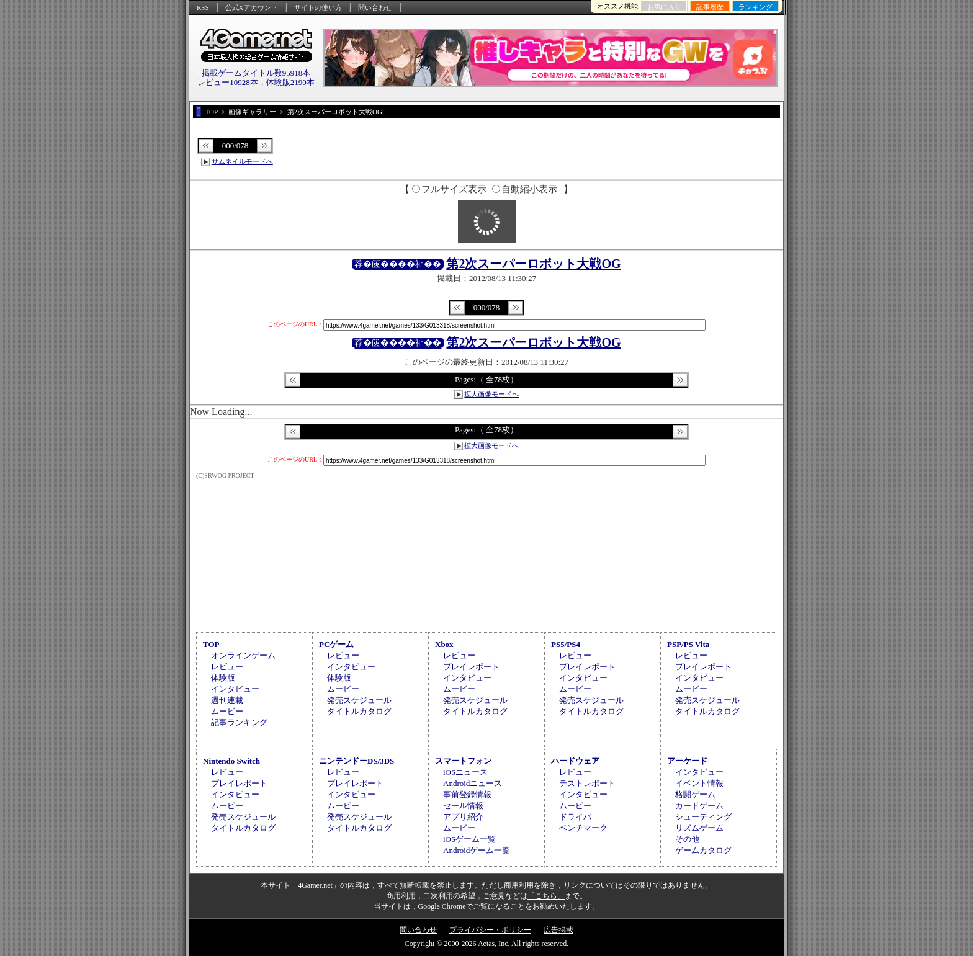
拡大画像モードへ (491, 394)
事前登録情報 (467, 794)
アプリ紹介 (463, 816)
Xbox (444, 644)
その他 (687, 839)
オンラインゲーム (243, 655)
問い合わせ (375, 7)
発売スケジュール (359, 700)
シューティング (703, 816)
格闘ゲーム (695, 794)
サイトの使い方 (318, 7)
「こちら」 (546, 895)
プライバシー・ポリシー (490, 930)
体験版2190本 (290, 82)
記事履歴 (710, 7)
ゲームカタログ (703, 850)
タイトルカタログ (359, 711)
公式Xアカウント (251, 7)
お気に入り (664, 7)
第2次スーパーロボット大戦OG (533, 263)
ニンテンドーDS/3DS (356, 761)
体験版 (223, 677)
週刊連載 (227, 700)
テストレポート (587, 783)
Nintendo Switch (231, 761)
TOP (211, 644)
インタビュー (235, 689)
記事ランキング (239, 722)
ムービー (227, 711)
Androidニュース (472, 783)
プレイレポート (471, 666)
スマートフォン (463, 761)
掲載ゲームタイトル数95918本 (256, 73)
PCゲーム (336, 644)
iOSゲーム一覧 (469, 839)
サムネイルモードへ (242, 161)
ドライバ (575, 816)
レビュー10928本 (227, 82)
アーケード (687, 761)
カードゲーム (699, 805)
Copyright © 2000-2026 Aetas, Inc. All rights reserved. (486, 943)
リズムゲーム (699, 828)
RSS (203, 7)
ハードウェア (575, 761)
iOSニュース (465, 772)
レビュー (227, 666)
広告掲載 (558, 930)
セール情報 (463, 805)
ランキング (755, 7)
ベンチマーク (583, 828)
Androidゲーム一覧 (476, 850)
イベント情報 (699, 783)
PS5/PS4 (565, 644)
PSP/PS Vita (688, 644)
